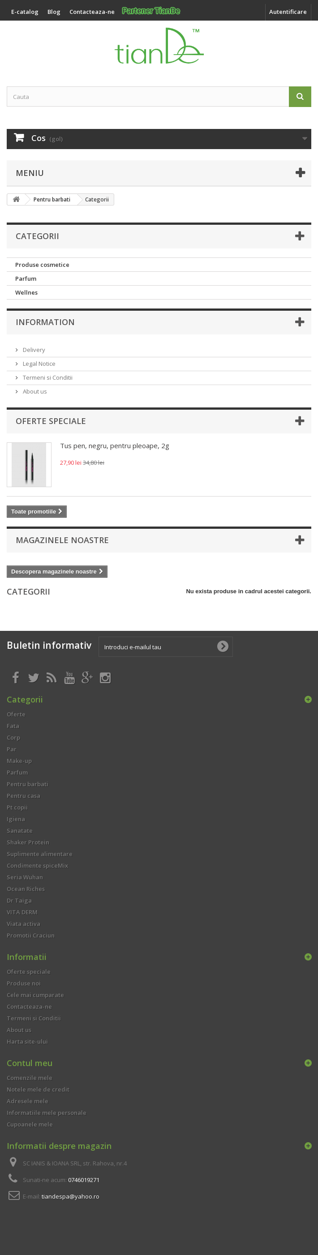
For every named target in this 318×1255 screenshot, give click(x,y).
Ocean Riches (26, 889)
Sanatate (20, 831)
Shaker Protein (28, 842)
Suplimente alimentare (40, 854)
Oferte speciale (51, 420)
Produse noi (24, 983)
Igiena (16, 819)
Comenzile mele (29, 1078)
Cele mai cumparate (35, 995)
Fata (13, 726)
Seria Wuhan (25, 877)
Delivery (33, 350)
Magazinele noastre (62, 540)
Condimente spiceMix (37, 865)
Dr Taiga (19, 900)
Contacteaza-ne (29, 1006)
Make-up (19, 761)
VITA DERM (22, 912)
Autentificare (288, 12)
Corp (13, 737)
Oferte (16, 714)
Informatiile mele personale (46, 1113)
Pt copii (17, 807)
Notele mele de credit (38, 1089)
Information (45, 322)
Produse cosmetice (42, 265)
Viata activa (23, 924)
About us (34, 391)
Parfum (25, 278)
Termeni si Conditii (47, 377)
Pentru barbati (27, 784)
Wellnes (26, 292)
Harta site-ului (27, 1041)
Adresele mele (27, 1101)
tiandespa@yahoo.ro (70, 1196)
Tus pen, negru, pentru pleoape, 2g (114, 445)
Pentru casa (23, 796)
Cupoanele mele (30, 1124)
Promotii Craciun (31, 935)
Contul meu (29, 1063)
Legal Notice (38, 364)
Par (12, 749)
